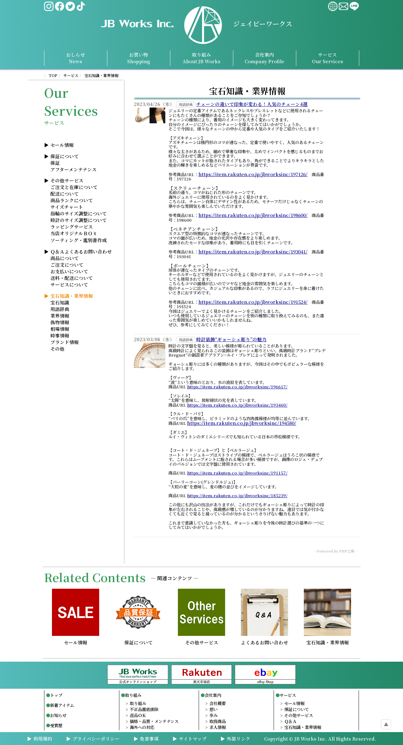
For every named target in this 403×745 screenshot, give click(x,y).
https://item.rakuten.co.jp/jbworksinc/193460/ (237, 405)
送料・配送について (71, 278)
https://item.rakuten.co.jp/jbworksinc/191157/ (237, 473)
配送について (64, 193)
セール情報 (62, 145)
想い (213, 709)
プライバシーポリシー (96, 738)
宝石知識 (59, 302)
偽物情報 (59, 322)
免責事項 (149, 738)
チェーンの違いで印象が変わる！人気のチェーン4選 (252, 104)
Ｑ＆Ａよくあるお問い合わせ (81, 251)
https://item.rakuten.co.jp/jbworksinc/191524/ (253, 302)
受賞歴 (56, 725)
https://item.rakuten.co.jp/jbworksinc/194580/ (241, 423)
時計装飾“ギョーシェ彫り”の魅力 (231, 339)
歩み (213, 715)
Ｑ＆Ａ (290, 721)
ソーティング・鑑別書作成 (78, 240)
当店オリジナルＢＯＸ (73, 233)
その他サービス (66, 180)
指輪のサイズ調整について (78, 213)
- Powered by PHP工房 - (335, 550)
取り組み (201, 57)
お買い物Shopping (138, 57)
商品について (64, 258)
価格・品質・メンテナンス (154, 721)
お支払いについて (69, 271)
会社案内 (213, 695)
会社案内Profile (264, 57)
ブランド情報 (64, 342)
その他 (57, 348)
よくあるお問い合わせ (264, 640)
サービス (70, 75)
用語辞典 (59, 309)
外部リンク (238, 738)
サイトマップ (193, 738)
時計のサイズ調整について (78, 220)
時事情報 (59, 335)
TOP (53, 75)
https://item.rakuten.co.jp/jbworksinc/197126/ (253, 174)
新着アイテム (62, 705)
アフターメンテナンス (73, 169)
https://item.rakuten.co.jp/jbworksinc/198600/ (253, 215)
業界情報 (59, 315)
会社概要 (217, 703)
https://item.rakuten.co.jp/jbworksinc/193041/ (253, 251)
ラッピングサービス (71, 226)
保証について (64, 156)
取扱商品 (217, 721)
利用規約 (42, 738)
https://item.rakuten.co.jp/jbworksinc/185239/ (237, 495)
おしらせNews (75, 57)
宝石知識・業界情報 (101, 75)
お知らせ (58, 715)
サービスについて (69, 284)
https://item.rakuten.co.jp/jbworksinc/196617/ (237, 387)
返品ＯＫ (138, 715)
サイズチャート (66, 206)
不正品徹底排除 (144, 709)
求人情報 (217, 727)
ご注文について (66, 264)
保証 (55, 162)
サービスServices (327, 57)
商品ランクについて (71, 200)
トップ (56, 695)
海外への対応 (142, 727)
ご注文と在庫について (74, 187)
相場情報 (59, 328)
